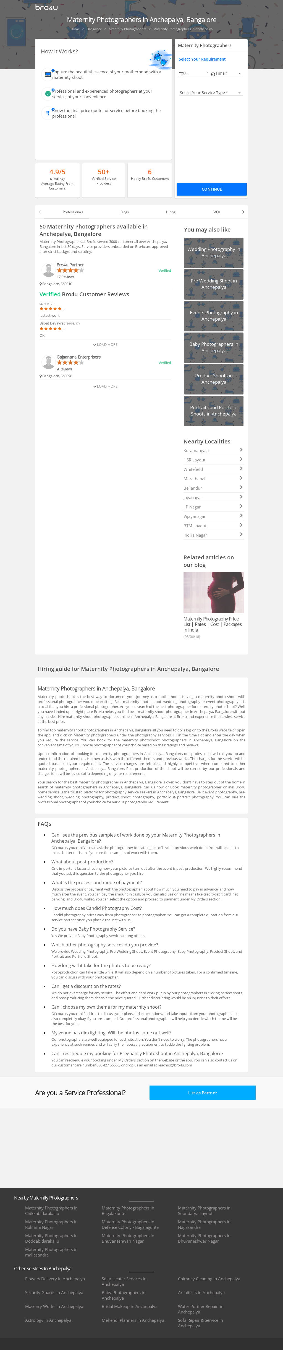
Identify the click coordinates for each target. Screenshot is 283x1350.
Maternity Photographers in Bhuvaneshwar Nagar (204, 1238)
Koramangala (213, 450)
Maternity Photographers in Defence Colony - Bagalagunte (130, 1224)
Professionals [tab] (73, 212)
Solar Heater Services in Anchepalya (124, 1281)
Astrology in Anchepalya (48, 1320)
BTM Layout (213, 525)
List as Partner (202, 1092)
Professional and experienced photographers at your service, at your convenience (102, 93)
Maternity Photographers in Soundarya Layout (204, 1210)
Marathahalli (213, 478)
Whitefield (213, 469)
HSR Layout (213, 460)
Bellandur (213, 488)
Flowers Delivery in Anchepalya (55, 1278)
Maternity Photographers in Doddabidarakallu (51, 1238)
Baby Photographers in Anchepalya (123, 1295)
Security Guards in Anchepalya (54, 1292)
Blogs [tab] (124, 212)
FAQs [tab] (216, 212)
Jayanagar (213, 497)
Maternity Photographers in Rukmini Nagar (51, 1224)
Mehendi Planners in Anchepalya (133, 1320)
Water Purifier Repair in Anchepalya (201, 1309)
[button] (196, 72)
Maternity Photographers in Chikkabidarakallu (51, 1210)
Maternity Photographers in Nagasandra (204, 1224)
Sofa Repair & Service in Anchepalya (200, 1322)
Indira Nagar (213, 535)
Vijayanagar (213, 516)
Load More (105, 344)
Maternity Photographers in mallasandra (51, 1252)
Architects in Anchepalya (201, 1292)
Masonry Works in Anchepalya (54, 1306)
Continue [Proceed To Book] (212, 189)
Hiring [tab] (170, 212)
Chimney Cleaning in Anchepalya (209, 1278)
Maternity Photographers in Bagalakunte (128, 1210)
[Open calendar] (207, 72)
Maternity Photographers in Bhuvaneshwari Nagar (128, 1238)
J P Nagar (213, 507)
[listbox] (229, 73)
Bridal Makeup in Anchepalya (130, 1306)
